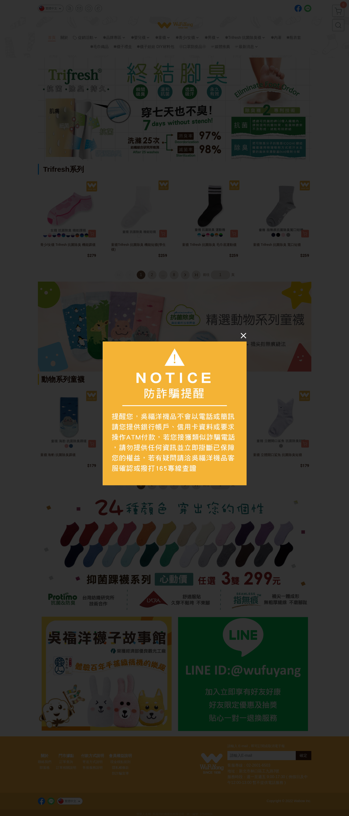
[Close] (243, 335)
